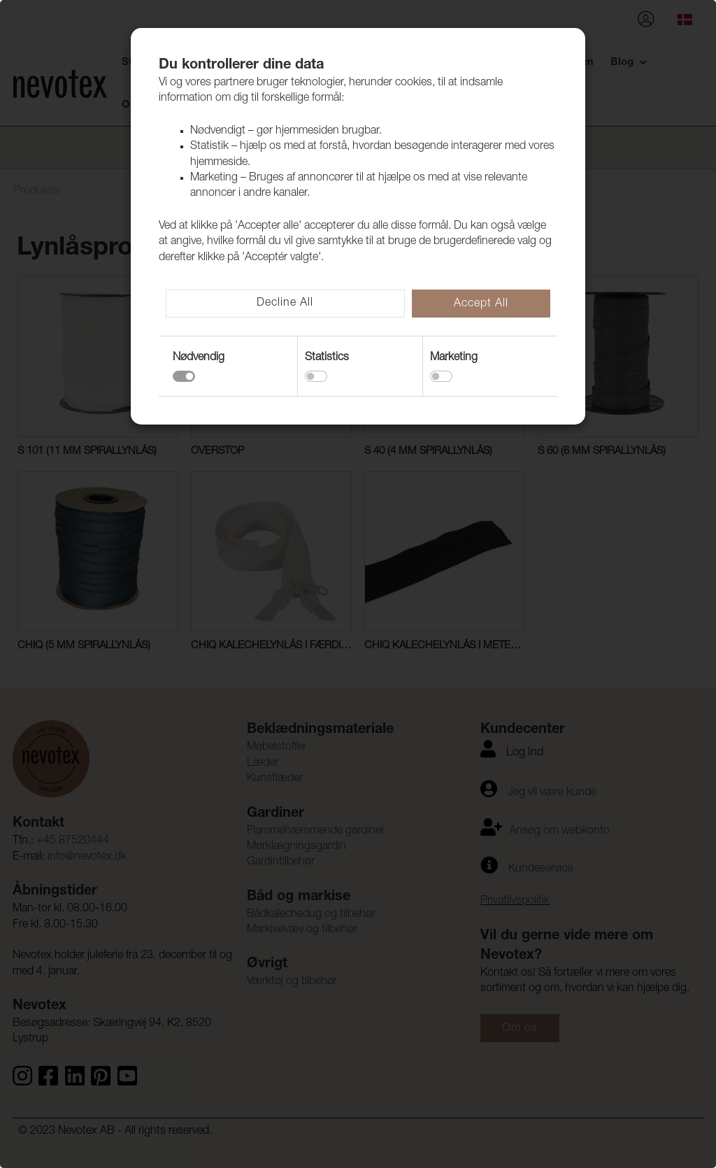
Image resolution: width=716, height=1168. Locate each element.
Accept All (481, 304)
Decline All (285, 303)
